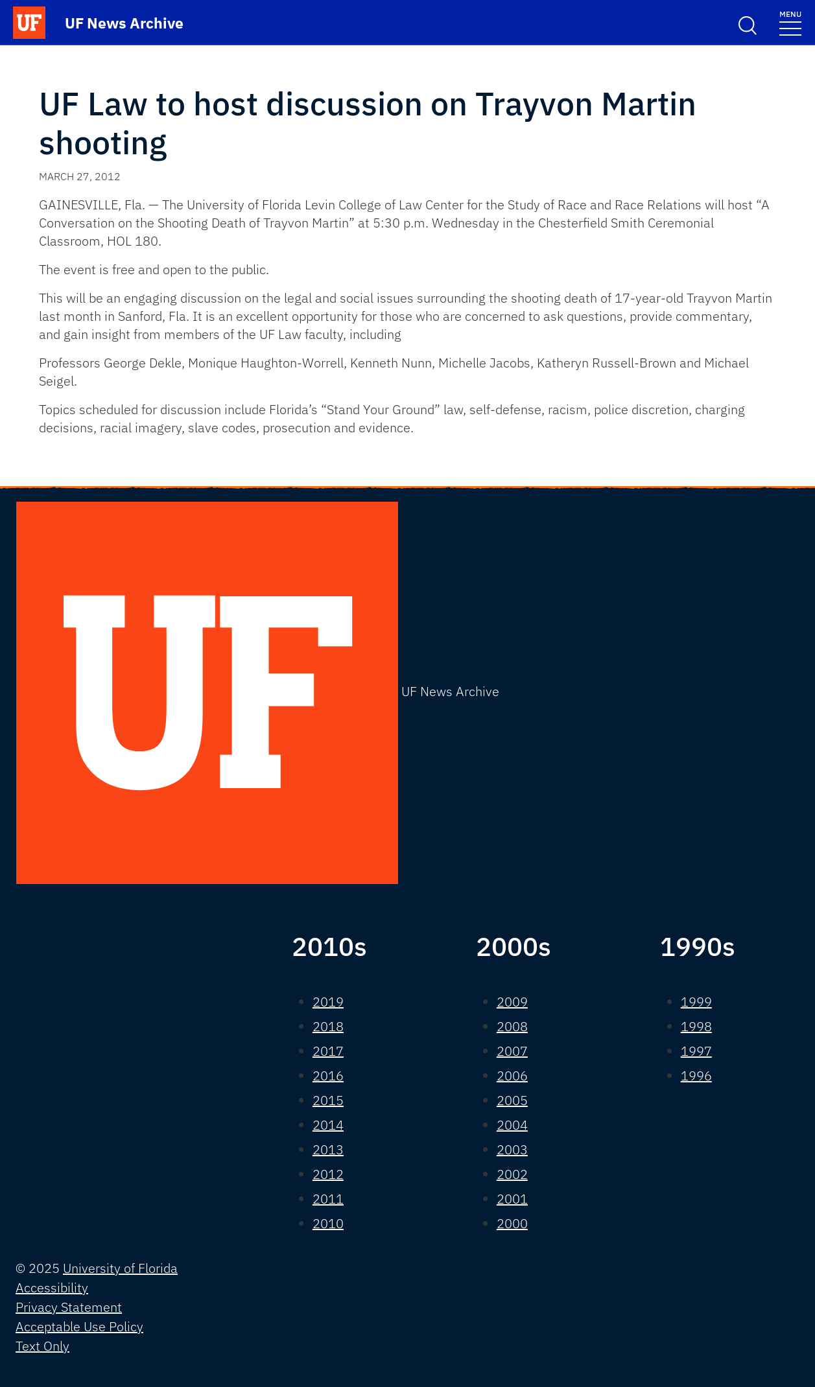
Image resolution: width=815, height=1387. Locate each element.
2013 (328, 1149)
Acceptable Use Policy (79, 1326)
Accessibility (52, 1287)
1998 (696, 1026)
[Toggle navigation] (790, 22)
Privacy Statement (69, 1307)
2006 (512, 1075)
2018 (328, 1026)
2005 (512, 1100)
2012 (328, 1174)
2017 (328, 1051)
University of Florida (120, 1268)
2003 (512, 1149)
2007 (512, 1051)
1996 (696, 1075)
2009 (512, 1001)
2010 (328, 1223)
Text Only (42, 1346)
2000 (512, 1223)
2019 (328, 1001)
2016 (328, 1075)
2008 (512, 1026)
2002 (512, 1174)
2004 (512, 1125)
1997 (696, 1051)
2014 (328, 1125)
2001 (512, 1198)
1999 (696, 1001)
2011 (328, 1198)
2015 (328, 1100)
